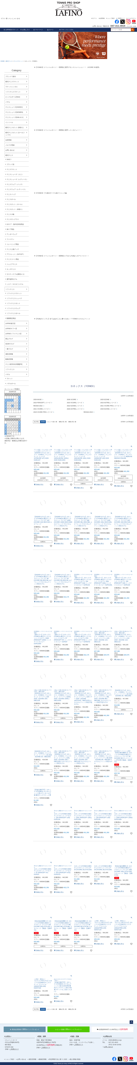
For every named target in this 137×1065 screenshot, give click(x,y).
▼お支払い (8, 1036)
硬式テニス (9, 61)
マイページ (38, 29)
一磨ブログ (9, 349)
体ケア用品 (10, 229)
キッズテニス (11, 269)
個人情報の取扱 (75, 1059)
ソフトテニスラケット (13, 92)
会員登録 (102, 18)
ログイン (94, 18)
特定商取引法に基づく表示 (58, 1059)
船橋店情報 (9, 359)
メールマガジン (131, 18)
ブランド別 (10, 164)
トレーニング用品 (13, 244)
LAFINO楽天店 (10, 323)
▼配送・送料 (41, 1036)
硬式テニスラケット (12, 81)
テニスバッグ (11, 194)
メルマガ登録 (10, 145)
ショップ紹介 (111, 18)
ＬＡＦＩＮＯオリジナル (15, 284)
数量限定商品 (11, 318)
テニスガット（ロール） (15, 204)
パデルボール (11, 383)
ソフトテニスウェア (13, 308)
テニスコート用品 (13, 259)
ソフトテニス (10, 289)
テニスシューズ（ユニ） (15, 174)
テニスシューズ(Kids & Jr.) (14, 117)
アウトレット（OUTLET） (16, 254)
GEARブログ (9, 344)
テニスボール (11, 199)
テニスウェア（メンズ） (15, 184)
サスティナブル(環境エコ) (15, 274)
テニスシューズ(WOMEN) (14, 112)
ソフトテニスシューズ (14, 298)
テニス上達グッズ (13, 249)
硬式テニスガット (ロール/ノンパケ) (15, 134)
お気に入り (25, 29)
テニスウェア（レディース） (16, 189)
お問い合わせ (10, 150)
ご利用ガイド (121, 18)
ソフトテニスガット (13, 303)
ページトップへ (131, 1022)
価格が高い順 (72, 421)
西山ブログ (9, 339)
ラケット (10, 378)
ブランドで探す (10, 76)
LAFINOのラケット (11, 29)
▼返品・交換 (74, 1036)
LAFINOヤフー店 (11, 328)
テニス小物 (10, 214)
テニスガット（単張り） (15, 209)
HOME (2, 61)
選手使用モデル (12, 279)
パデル (7, 102)
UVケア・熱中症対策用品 (15, 224)
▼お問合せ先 (107, 1036)
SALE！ (9, 159)
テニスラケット (18, 61)
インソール (9, 122)
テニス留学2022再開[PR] (13, 364)
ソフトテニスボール (13, 313)
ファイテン (10, 239)
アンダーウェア (12, 234)
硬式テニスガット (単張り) (14, 127)
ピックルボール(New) (12, 97)
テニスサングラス (13, 219)
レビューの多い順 (52, 421)
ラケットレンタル (66, 29)
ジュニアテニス (12, 264)
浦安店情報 (9, 354)
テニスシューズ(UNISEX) (14, 107)
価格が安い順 (63, 421)
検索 (132, 29)
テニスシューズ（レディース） (17, 179)
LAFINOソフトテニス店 (13, 333)
